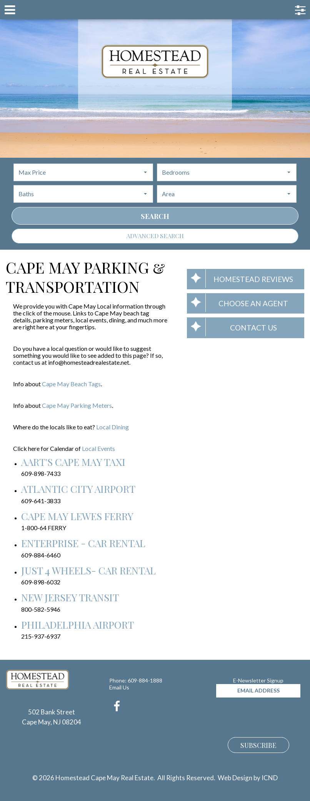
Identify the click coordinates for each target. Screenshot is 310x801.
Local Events (98, 448)
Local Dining (112, 427)
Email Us (119, 687)
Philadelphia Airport (77, 624)
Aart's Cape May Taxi (73, 462)
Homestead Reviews (240, 278)
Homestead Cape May (155, 61)
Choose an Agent (237, 303)
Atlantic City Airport (78, 489)
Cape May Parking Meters (77, 405)
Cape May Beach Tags (71, 383)
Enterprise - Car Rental (83, 543)
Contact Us (232, 327)
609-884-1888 (145, 680)
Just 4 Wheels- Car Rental (88, 570)
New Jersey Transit (70, 597)
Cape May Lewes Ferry (77, 516)
